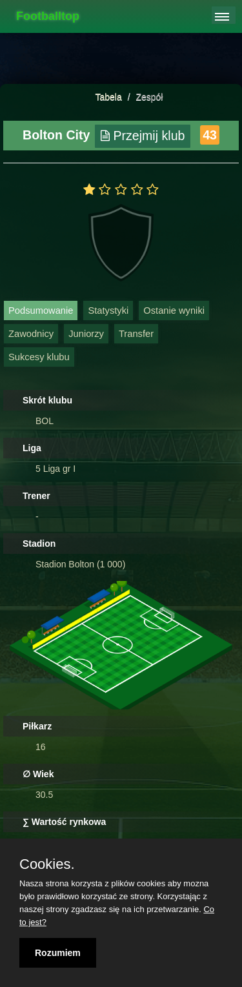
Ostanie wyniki (174, 310)
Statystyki (108, 310)
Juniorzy (86, 334)
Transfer (136, 334)
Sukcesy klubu (39, 357)
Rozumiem (58, 953)
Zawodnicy (31, 334)
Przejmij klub (143, 135)
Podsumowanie (40, 310)
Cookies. (47, 864)
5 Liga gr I (55, 468)
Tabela (109, 97)
